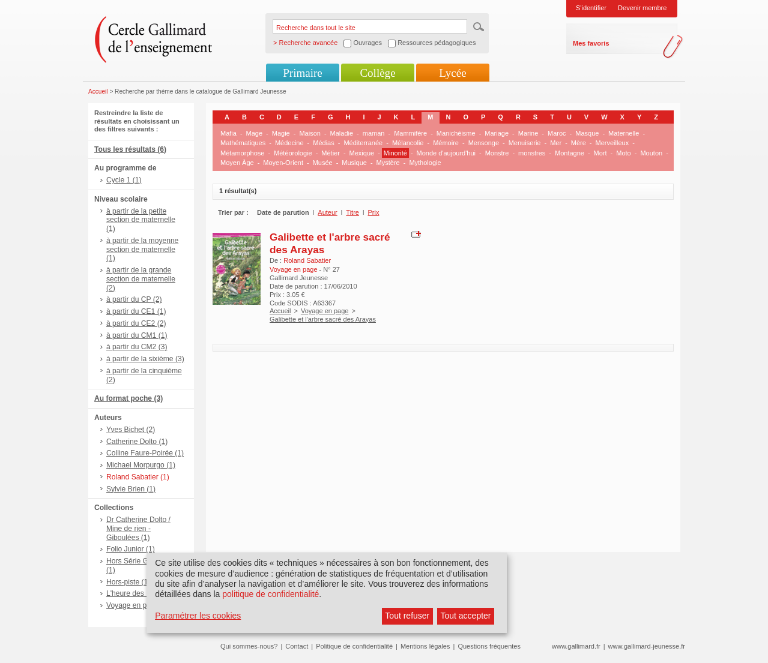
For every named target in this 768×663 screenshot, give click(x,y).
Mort (600, 153)
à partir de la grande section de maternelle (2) (140, 279)
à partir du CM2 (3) (137, 347)
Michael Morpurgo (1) (140, 465)
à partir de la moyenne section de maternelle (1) (142, 249)
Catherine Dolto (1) (137, 441)
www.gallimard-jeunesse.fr (646, 646)
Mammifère (410, 133)
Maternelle (623, 133)
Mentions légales (425, 646)
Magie (281, 133)
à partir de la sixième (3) (145, 359)
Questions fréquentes (489, 646)
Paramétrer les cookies (198, 615)
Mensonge (483, 142)
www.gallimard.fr (576, 646)
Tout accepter (465, 615)
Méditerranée (362, 142)
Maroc (557, 133)
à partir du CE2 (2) (136, 323)
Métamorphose (242, 153)
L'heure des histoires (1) (145, 593)
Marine (528, 133)
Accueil (98, 91)
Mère (578, 142)
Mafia (228, 133)
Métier (330, 153)
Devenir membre (642, 7)
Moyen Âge (237, 162)
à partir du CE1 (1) (136, 311)
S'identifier (591, 7)
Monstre (497, 153)
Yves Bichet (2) (130, 429)
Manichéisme (456, 133)
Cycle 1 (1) (123, 180)
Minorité (395, 153)
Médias (323, 142)
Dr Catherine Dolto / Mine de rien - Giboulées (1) (138, 528)
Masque (587, 133)
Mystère (388, 162)
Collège (377, 73)
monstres (531, 153)
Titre (352, 212)
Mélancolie (408, 142)
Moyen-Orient (283, 162)
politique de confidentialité (270, 594)
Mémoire (446, 142)
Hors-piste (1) (128, 582)
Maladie (342, 133)
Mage (254, 133)
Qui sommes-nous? (248, 646)
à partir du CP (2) (134, 299)
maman (374, 133)
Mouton (651, 153)
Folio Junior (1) (130, 549)
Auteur (327, 212)
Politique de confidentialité (354, 646)
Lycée (452, 73)
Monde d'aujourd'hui (446, 153)
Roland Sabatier (307, 260)
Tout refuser (407, 615)
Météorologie (293, 153)
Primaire (302, 73)
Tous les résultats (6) (130, 149)
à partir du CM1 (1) (137, 335)
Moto (623, 153)
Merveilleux (612, 142)
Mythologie (425, 162)
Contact (296, 646)
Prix (373, 212)
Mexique (362, 153)
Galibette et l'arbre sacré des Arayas (323, 319)
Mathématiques (242, 142)
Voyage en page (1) (138, 605)
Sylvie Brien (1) (131, 489)
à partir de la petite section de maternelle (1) (140, 220)
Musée (323, 162)
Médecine (289, 142)
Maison (309, 133)
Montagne (569, 153)
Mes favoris (591, 43)
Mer (555, 142)
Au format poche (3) (128, 398)
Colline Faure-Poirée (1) (145, 453)
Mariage (497, 133)
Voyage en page (325, 310)
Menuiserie (525, 142)
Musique (354, 162)
